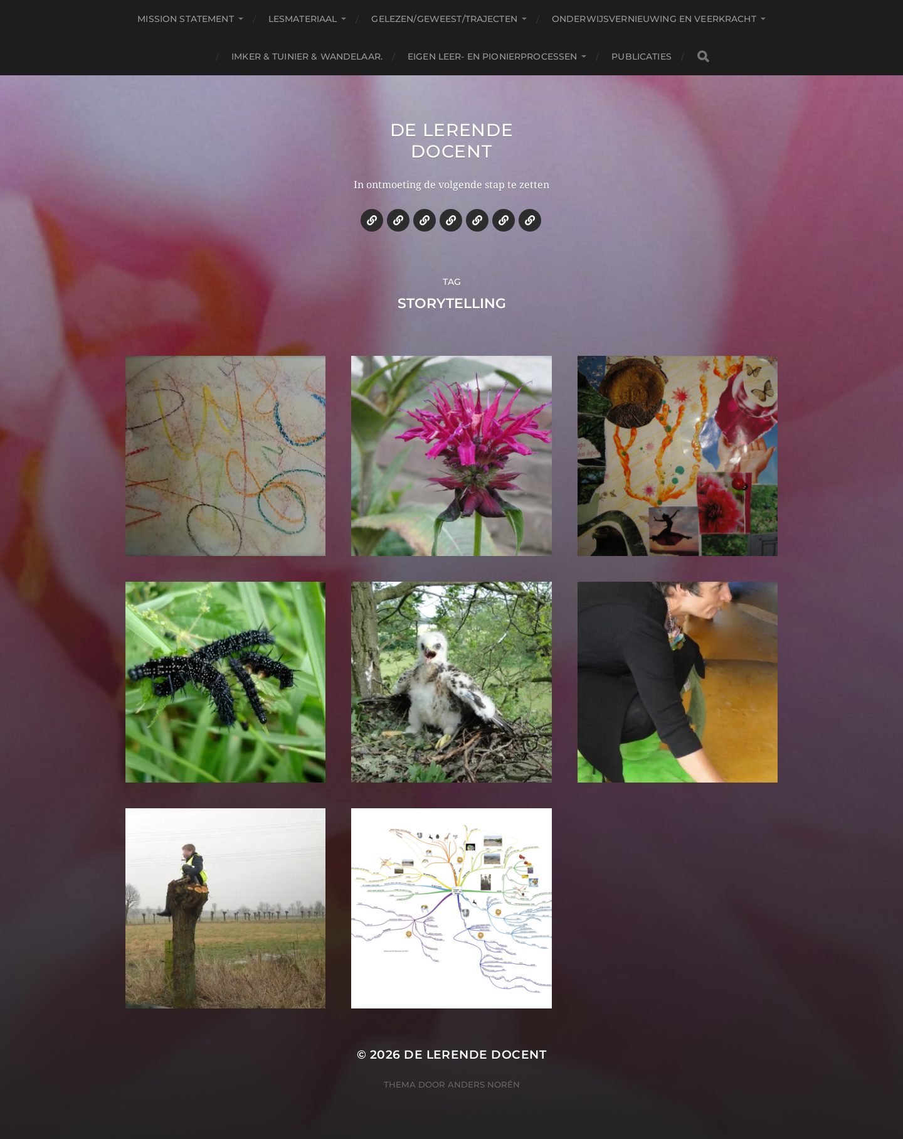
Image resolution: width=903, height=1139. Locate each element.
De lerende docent (452, 140)
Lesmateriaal (302, 18)
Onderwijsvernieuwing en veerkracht (654, 18)
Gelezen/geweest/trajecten (444, 18)
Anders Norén (484, 1084)
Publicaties (641, 56)
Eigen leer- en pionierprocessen (492, 56)
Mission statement (185, 18)
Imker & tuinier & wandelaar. (307, 56)
